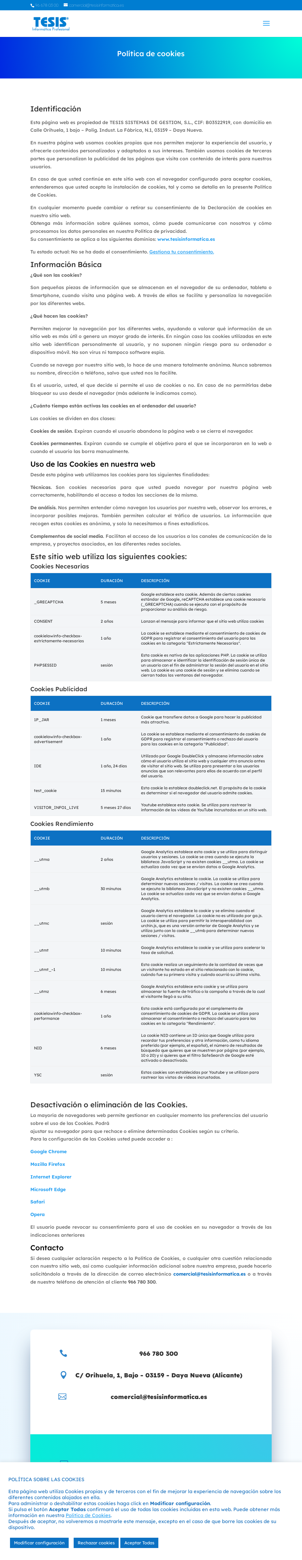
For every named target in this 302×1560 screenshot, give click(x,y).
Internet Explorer (50, 1177)
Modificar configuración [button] (39, 1542)
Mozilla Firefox (47, 1164)
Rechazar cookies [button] (96, 1542)
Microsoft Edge (48, 1189)
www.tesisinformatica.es (186, 239)
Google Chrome (48, 1152)
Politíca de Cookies (88, 1515)
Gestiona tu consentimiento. (181, 252)
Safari (37, 1202)
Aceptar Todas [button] (139, 1542)
